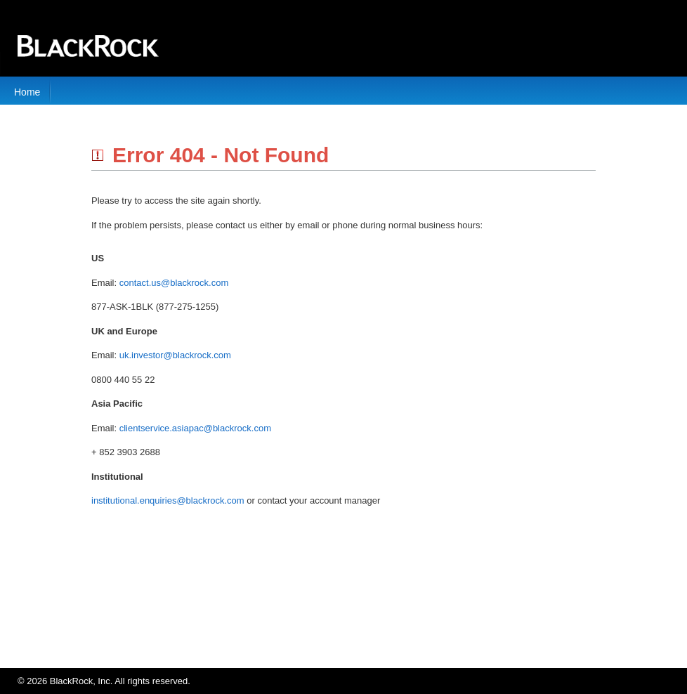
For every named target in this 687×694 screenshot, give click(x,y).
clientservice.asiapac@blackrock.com (195, 428)
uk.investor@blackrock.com (175, 355)
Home (27, 92)
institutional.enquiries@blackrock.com (167, 500)
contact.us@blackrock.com (174, 282)
